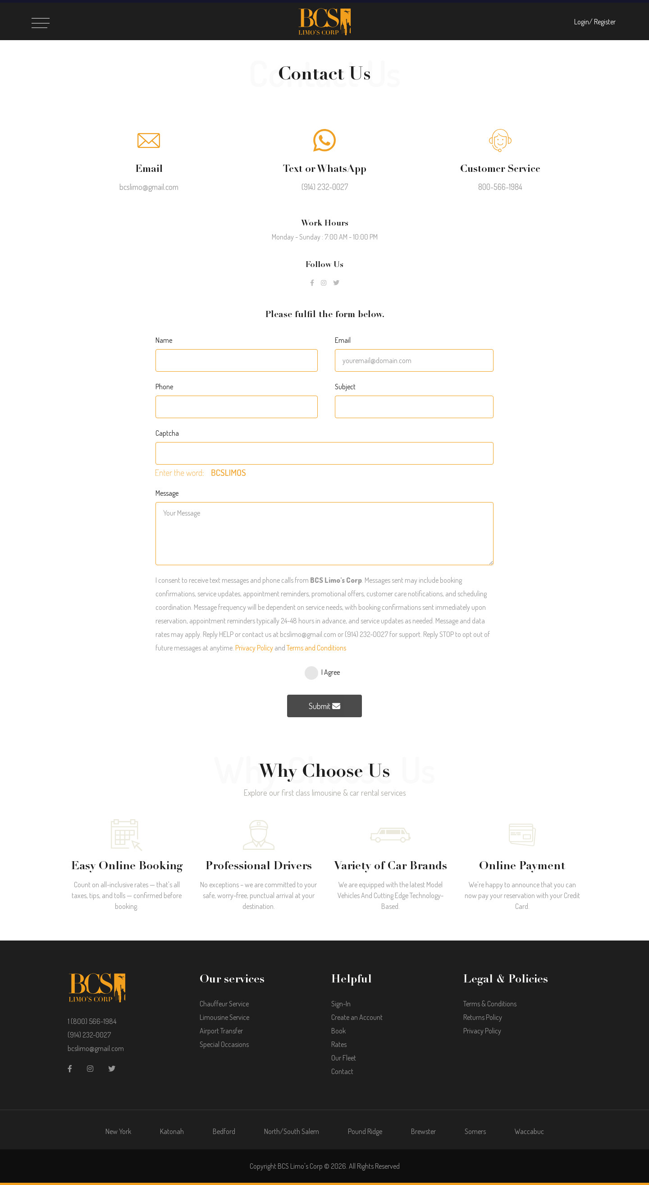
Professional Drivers (259, 865)
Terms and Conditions (316, 647)
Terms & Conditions (489, 1003)
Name (163, 340)
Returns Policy (482, 1017)
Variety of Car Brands (390, 865)
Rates (339, 1044)
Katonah (172, 1131)
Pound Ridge (365, 1131)
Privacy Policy (254, 647)
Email (343, 340)
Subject (345, 386)
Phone (164, 386)
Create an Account (357, 1017)
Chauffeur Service (224, 1003)
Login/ (583, 21)
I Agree (330, 672)
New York (118, 1131)
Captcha (167, 433)
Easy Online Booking (127, 865)
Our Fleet (343, 1057)
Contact (342, 1071)
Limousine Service (224, 1017)
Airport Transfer (221, 1030)
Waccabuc (529, 1131)
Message (166, 493)
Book (338, 1030)
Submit (324, 706)
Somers (475, 1131)
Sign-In (341, 1003)
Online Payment (522, 865)
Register (605, 21)
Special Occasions (224, 1044)
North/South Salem (291, 1131)
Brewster (423, 1131)
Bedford (224, 1131)
